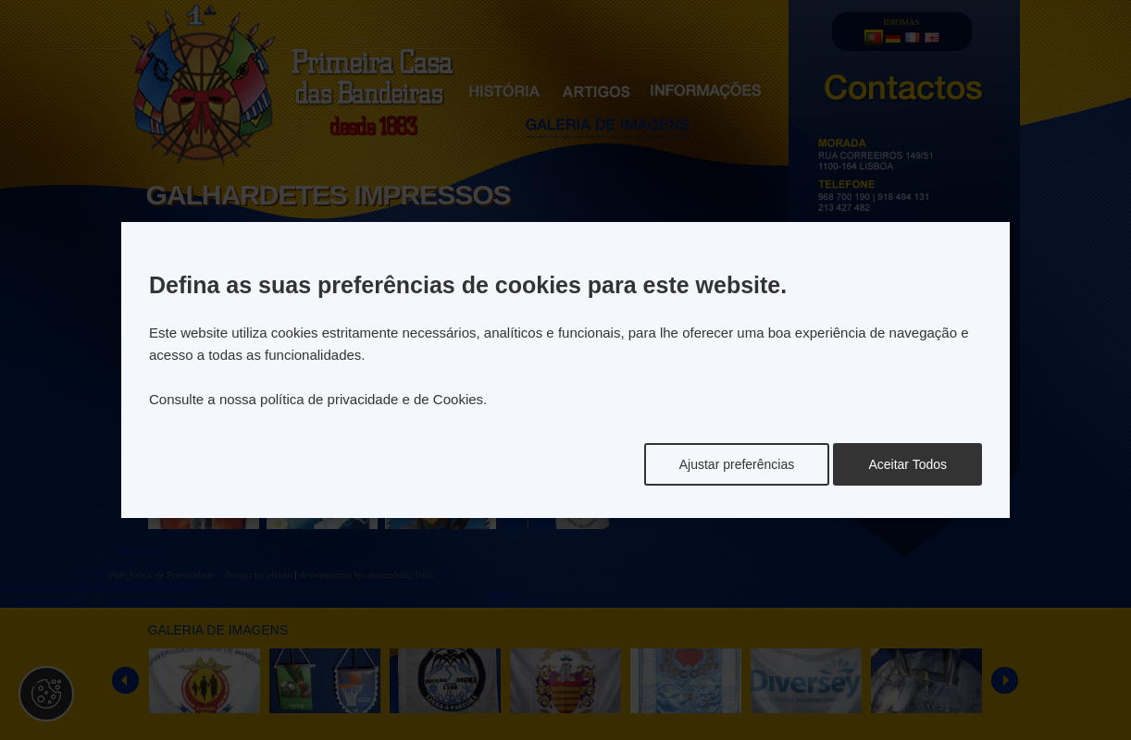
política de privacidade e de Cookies (371, 399)
